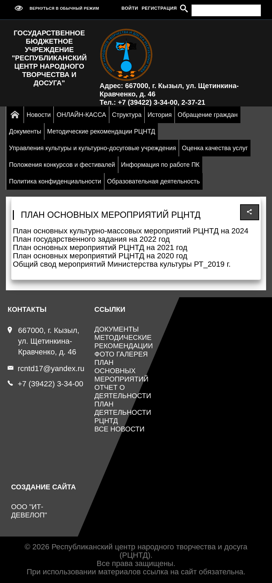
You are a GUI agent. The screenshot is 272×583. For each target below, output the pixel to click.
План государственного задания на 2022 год (91, 239)
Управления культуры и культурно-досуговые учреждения (92, 148)
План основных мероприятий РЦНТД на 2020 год (100, 255)
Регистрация (159, 8)
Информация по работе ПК (160, 164)
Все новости (119, 429)
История (159, 114)
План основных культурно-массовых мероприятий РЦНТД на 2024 (130, 230)
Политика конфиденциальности (55, 181)
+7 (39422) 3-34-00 (45, 383)
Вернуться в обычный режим (55, 8)
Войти (129, 8)
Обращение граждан (208, 114)
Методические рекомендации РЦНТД (101, 131)
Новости (39, 114)
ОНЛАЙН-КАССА (81, 114)
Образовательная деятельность (153, 181)
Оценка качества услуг (215, 148)
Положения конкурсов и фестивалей (62, 164)
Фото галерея (121, 354)
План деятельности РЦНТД (122, 412)
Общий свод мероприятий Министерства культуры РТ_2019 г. (122, 264)
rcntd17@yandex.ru (46, 368)
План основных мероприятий (121, 371)
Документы (25, 131)
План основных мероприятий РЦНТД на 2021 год (100, 247)
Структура (127, 114)
